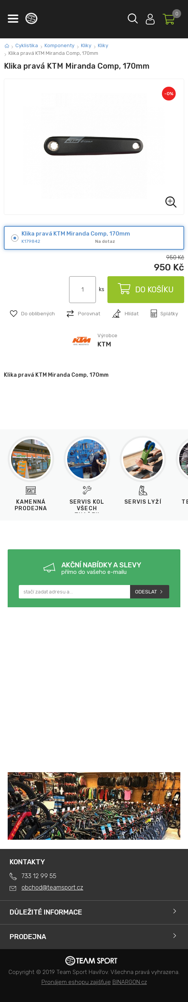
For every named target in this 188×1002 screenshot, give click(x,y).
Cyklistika (26, 45)
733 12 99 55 (38, 876)
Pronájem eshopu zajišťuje (76, 982)
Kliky (86, 45)
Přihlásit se (150, 17)
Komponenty (59, 45)
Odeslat (146, 592)
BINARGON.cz (129, 982)
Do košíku (146, 289)
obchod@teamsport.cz (52, 887)
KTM (104, 344)
